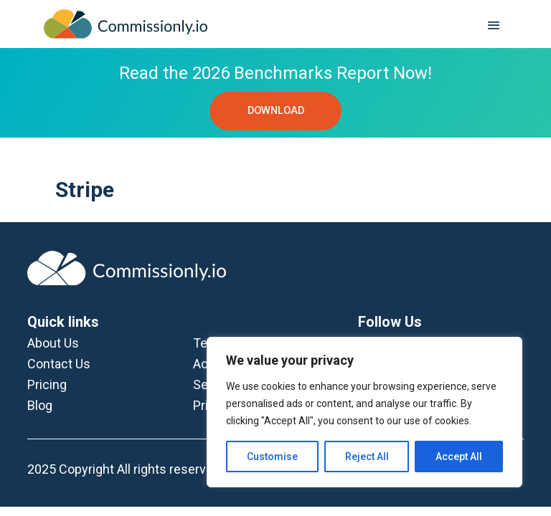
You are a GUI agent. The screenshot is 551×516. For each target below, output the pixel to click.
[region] (364, 412)
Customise (272, 456)
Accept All (458, 456)
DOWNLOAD (275, 111)
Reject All (367, 456)
